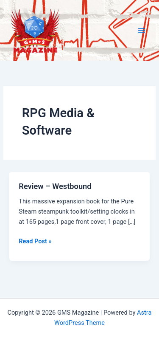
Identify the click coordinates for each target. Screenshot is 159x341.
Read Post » (35, 241)
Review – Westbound (55, 186)
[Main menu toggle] (142, 30)
